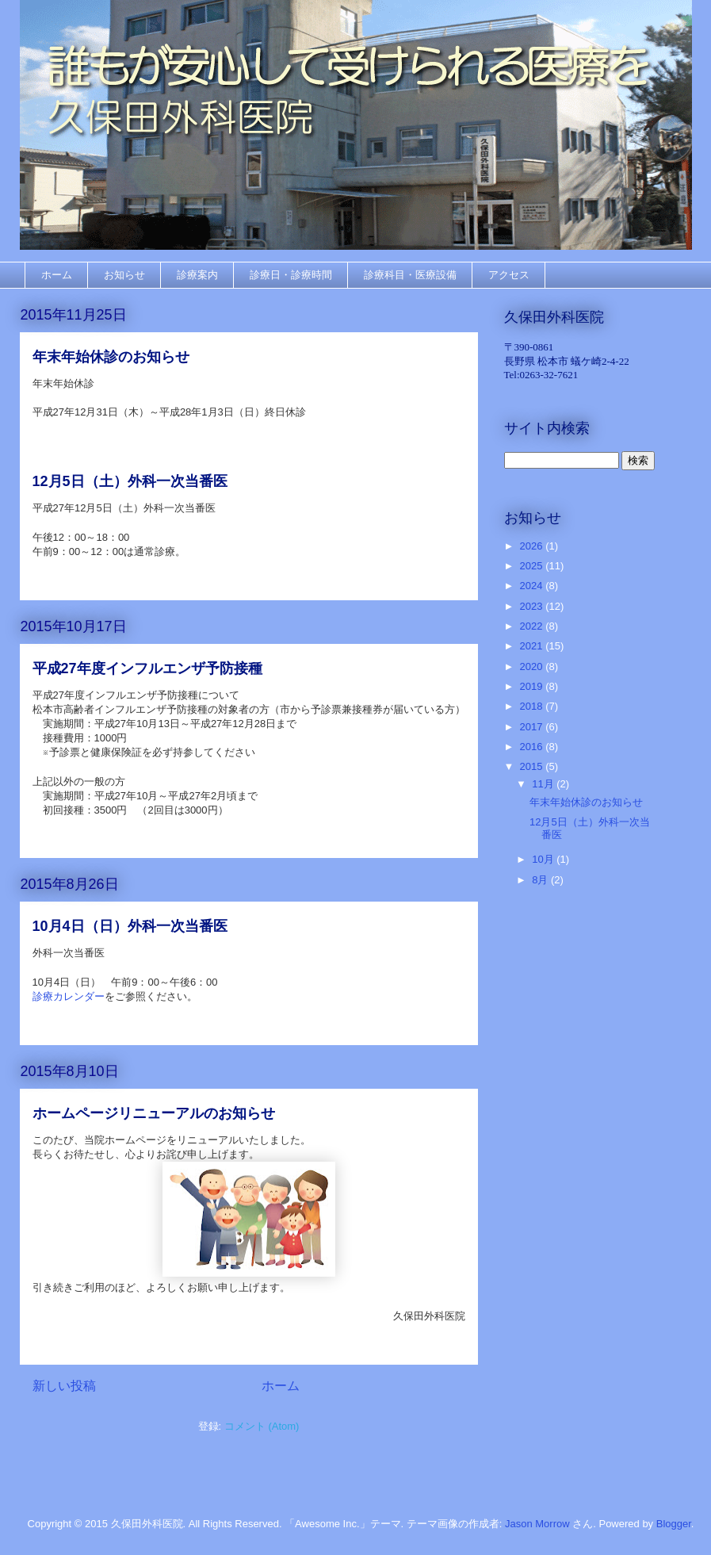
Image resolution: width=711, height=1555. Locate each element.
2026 (533, 546)
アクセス (508, 275)
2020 (533, 666)
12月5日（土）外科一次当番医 (129, 481)
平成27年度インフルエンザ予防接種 (147, 668)
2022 (533, 626)
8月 (541, 880)
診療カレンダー (68, 996)
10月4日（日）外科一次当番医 (129, 926)
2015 (533, 766)
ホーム (56, 275)
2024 (533, 586)
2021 (533, 646)
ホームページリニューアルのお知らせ (153, 1113)
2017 (533, 727)
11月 (544, 784)
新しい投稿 (64, 1385)
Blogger (673, 1524)
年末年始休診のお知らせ (110, 357)
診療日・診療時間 (291, 275)
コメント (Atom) (262, 1426)
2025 (533, 566)
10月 (544, 859)
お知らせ (124, 275)
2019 (533, 686)
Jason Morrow (537, 1524)
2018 (533, 706)
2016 (533, 747)
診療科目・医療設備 (410, 275)
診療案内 (197, 275)
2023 (533, 606)
